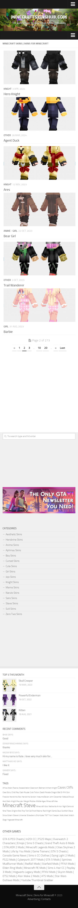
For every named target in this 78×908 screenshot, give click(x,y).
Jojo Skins (11, 576)
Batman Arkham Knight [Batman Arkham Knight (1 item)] (48, 788)
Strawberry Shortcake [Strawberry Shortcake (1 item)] (35, 815)
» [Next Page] (55, 347)
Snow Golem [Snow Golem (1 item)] (8, 815)
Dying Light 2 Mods (62, 855)
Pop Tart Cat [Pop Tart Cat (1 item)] (27, 811)
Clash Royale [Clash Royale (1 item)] (24, 792)
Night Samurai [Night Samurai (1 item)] (68, 806)
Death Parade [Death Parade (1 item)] (45, 792)
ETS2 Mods (9, 876)
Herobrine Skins (14, 539)
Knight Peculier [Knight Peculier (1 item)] (17, 801)
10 (39, 347)
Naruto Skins (12, 592)
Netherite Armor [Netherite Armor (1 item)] (55, 806)
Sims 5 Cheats (35, 843)
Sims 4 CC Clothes (38, 855)
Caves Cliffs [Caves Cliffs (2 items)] (65, 787)
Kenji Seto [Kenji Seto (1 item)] (7, 801)
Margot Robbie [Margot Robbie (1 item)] (29, 801)
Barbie (8, 332)
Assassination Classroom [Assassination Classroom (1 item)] (28, 788)
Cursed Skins (12, 560)
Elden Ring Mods (12, 867)
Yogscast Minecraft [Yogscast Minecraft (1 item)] (15, 820)
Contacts (46, 899)
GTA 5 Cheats (59, 851)
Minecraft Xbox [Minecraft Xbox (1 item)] (42, 806)
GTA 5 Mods (53, 859)
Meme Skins (12, 587)
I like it (6, 765)
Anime (7, 230)
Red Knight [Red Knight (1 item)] (47, 811)
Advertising (34, 899)
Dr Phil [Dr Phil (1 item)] (63, 792)
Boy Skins (11, 555)
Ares (7, 190)
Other (7, 135)
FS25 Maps (44, 839)
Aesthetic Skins (14, 534)
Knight (7, 88)
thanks (6, 747)
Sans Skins (11, 598)
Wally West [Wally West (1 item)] (64, 815)
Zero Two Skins (14, 614)
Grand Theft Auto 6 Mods (59, 843)
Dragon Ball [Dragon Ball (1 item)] (55, 792)
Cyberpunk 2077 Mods (31, 859)
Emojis (20, 843)
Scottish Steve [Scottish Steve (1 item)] (67, 811)
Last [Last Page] (62, 347)
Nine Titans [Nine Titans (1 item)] (7, 811)
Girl (15, 230)
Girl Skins (10, 571)
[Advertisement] (39, 392)
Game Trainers (40, 851)
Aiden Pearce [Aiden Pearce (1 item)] (13, 788)
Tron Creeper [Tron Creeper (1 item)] (53, 815)
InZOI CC (31, 839)
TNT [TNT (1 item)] (46, 815)
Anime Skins (12, 545)
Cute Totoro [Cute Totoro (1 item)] (34, 792)
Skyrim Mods (65, 872)
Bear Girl (10, 236)
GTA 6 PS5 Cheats (13, 839)
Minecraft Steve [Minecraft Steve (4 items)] (19, 805)
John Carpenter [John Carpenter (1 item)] (56, 797)
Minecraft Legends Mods (40, 847)
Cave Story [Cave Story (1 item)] (7, 792)
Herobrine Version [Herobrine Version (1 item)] (29, 797)
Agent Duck (11, 140)
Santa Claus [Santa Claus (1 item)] (56, 811)
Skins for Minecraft (44, 895)
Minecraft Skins (24, 895)
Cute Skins (11, 566)
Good (5, 738)
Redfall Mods (32, 863)
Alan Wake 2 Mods (28, 876)
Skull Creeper (26, 680)
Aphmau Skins (13, 550)
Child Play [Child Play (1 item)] (15, 792)
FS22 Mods (9, 859)
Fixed (5, 774)
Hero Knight (12, 94)
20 (45, 347)
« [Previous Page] (14, 347)
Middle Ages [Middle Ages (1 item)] (41, 801)
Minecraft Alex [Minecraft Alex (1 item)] (52, 801)
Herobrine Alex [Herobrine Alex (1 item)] (15, 797)
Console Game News (14, 855)
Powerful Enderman (29, 695)
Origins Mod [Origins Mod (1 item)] (16, 811)
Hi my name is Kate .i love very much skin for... (27, 756)
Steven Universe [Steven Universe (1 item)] (19, 815)
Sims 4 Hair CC (56, 867)
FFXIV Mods (48, 872)
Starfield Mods (50, 863)
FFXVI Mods (67, 863)
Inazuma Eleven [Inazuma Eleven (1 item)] (43, 797)
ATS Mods (47, 876)
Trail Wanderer (14, 285)
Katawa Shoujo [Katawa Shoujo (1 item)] (68, 797)
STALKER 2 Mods (14, 847)
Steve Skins (12, 603)
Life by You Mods (20, 851)
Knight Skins (12, 582)
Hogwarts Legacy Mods (26, 872)
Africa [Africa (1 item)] (5, 788)
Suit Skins (11, 608)
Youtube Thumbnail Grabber (37, 880)
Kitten (22, 710)
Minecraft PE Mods (35, 867)
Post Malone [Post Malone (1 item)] (37, 811)
